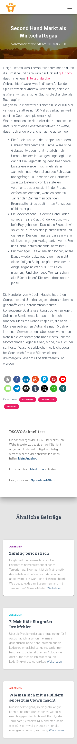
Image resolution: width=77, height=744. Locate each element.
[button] (7, 379)
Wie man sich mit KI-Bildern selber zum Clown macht (36, 698)
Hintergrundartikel (38, 78)
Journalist (47, 399)
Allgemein (27, 399)
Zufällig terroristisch (29, 553)
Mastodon (37, 469)
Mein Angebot (27, 458)
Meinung (11, 406)
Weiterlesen (54, 588)
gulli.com (65, 73)
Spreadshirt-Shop (43, 480)
